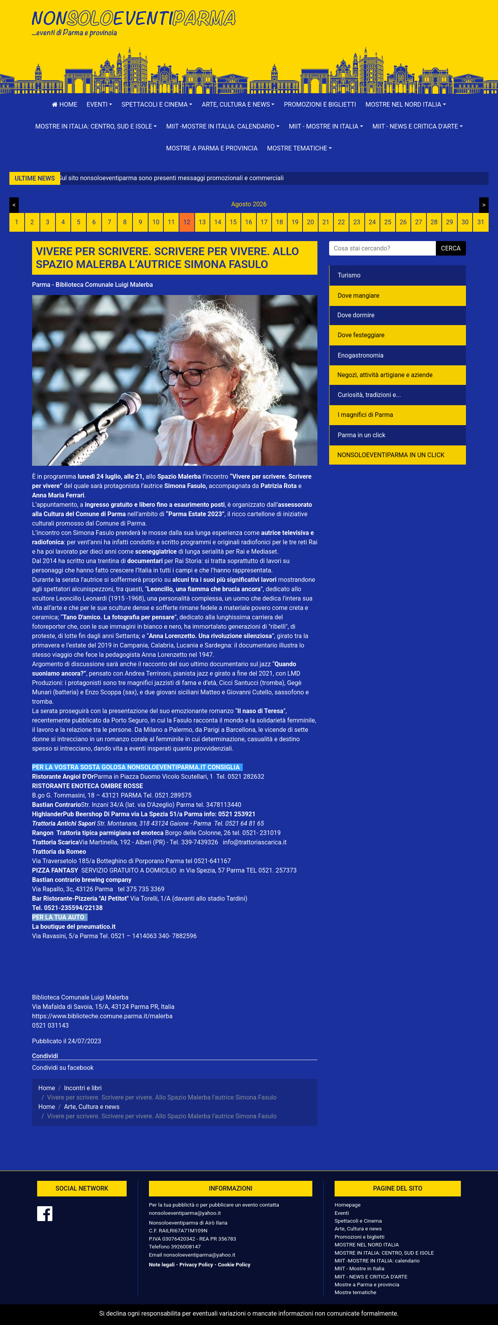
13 (202, 222)
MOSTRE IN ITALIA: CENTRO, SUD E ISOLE (384, 1253)
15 (232, 222)
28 (434, 222)
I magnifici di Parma (365, 414)
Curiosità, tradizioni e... (369, 395)
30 (465, 222)
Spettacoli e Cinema (358, 1221)
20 (310, 222)
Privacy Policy (196, 1264)
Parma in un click (361, 435)
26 (403, 222)
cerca (450, 248)
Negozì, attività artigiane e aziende (385, 375)
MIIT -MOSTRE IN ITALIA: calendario (377, 1260)
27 (418, 222)
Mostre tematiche (355, 1292)
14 (217, 222)
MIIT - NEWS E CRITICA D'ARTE (371, 1276)
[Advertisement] (360, 31)
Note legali (162, 1264)
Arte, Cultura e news (358, 1228)
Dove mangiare (359, 295)
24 (372, 222)
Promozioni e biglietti (320, 104)
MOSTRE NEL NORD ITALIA (367, 1244)
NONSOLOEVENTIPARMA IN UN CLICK (390, 455)
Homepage (347, 1205)
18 (279, 222)
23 (356, 222)
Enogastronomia (360, 355)
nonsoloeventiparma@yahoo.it (185, 1213)
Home (64, 104)
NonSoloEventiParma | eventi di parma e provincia (137, 22)
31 (480, 222)
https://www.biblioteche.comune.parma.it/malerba (102, 1016)
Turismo (349, 275)
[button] (99, 105)
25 (387, 222)
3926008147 (186, 1246)
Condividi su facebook (62, 1067)
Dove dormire (355, 315)
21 (326, 222)
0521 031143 (50, 1025)
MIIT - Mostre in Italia (359, 1268)
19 (295, 222)
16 (248, 222)
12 (186, 222)
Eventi (342, 1213)
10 (155, 222)
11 (171, 222)
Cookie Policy (234, 1264)
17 (264, 222)
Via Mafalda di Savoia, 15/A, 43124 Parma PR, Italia (103, 1006)
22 (341, 222)
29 (449, 222)
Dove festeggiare (361, 335)
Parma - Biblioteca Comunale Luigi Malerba (92, 284)
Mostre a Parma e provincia (212, 148)
